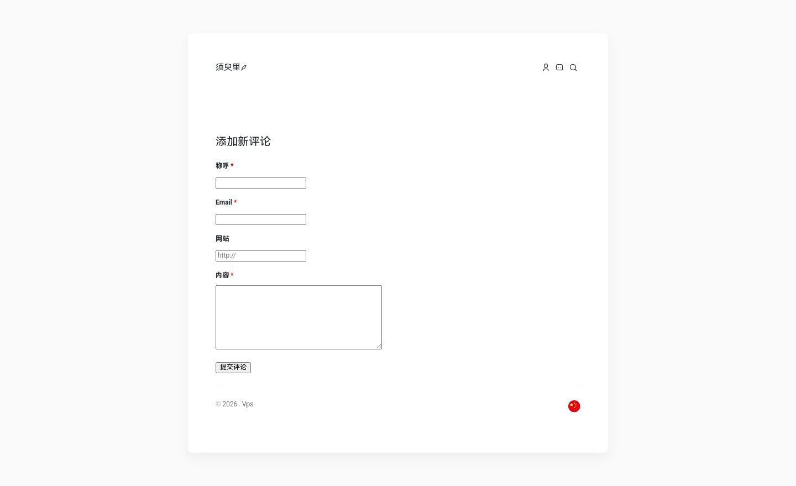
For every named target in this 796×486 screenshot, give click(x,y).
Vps (247, 404)
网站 (222, 239)
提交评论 (233, 367)
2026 (230, 404)
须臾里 (228, 67)
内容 (222, 275)
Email (224, 202)
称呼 (222, 166)
